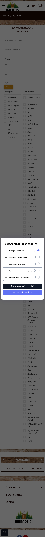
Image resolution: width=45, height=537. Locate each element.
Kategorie (12, 15)
